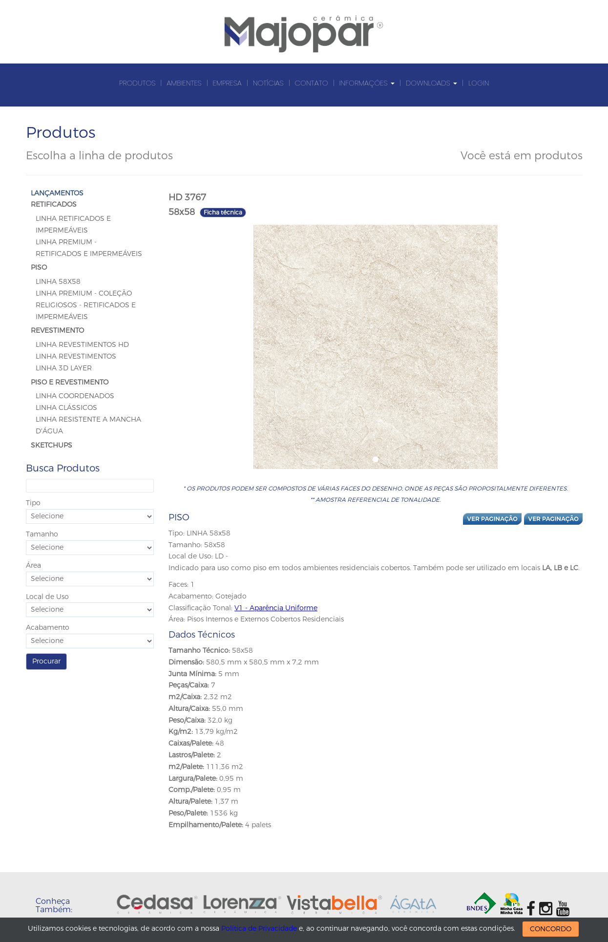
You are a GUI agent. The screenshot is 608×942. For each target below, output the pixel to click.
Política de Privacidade (259, 928)
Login (478, 83)
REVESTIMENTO (57, 330)
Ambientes (184, 83)
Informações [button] (366, 83)
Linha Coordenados (75, 396)
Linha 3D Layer (64, 368)
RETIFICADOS (54, 204)
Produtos (137, 83)
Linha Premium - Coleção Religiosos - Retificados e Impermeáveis (86, 305)
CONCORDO (551, 929)
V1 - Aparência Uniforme (275, 608)
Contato (311, 83)
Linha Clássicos (66, 407)
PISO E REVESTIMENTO (69, 382)
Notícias (268, 83)
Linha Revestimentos (76, 356)
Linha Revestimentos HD (82, 344)
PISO (39, 267)
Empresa (227, 83)
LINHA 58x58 (58, 281)
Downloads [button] (431, 83)
